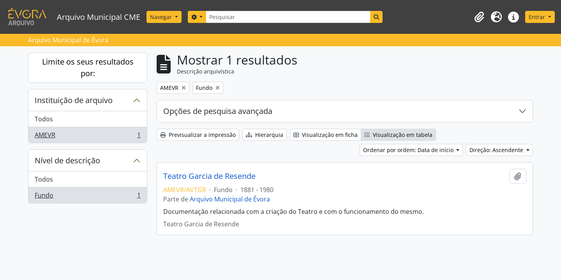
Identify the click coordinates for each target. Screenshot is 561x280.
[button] (479, 17)
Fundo (87, 197)
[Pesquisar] (288, 17)
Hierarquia (264, 134)
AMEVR (87, 136)
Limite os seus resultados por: (88, 67)
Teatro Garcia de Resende (209, 176)
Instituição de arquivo (74, 100)
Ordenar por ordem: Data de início (409, 150)
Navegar (161, 17)
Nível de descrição (67, 160)
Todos (44, 119)
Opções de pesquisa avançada (217, 111)
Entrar (538, 17)
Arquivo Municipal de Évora (230, 199)
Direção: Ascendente (497, 150)
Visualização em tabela (398, 134)
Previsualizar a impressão (198, 134)
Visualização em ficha (325, 134)
